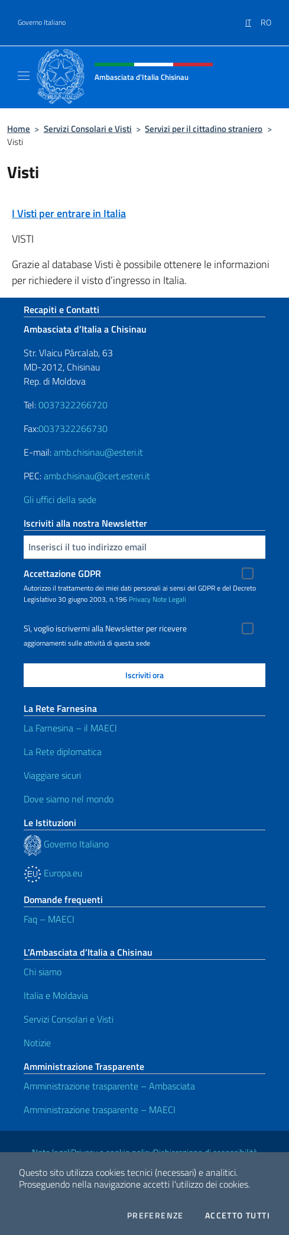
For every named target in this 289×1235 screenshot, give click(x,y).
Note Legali (169, 599)
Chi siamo (42, 972)
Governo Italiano (42, 22)
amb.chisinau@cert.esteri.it (97, 476)
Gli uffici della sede (60, 499)
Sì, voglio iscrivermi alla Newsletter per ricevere (105, 628)
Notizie (37, 1043)
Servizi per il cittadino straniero (203, 129)
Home (18, 129)
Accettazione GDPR (62, 573)
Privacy (140, 599)
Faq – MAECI (49, 919)
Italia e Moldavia (56, 995)
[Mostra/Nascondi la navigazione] (24, 76)
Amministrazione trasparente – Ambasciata (109, 1086)
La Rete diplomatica (63, 751)
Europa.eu (53, 873)
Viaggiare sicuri (52, 775)
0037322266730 (73, 428)
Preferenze (155, 1215)
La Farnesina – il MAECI (70, 728)
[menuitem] (253, 18)
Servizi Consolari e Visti (88, 129)
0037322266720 (73, 405)
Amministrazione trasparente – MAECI (100, 1109)
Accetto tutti (237, 1215)
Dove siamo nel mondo (68, 799)
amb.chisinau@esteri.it (98, 452)
